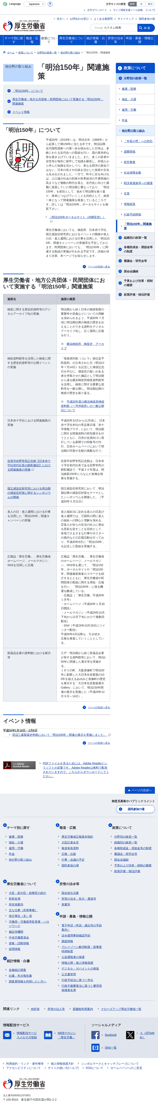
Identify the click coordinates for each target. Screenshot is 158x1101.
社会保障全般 (132, 172)
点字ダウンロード (97, 10)
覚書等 (66, 894)
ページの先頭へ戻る (99, 266)
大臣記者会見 (70, 837)
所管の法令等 (71, 876)
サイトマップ (126, 18)
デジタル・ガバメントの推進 (80, 954)
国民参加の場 (147, 18)
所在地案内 (16, 894)
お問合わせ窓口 (79, 18)
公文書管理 (69, 960)
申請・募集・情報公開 (78, 904)
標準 (132, 4)
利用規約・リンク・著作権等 (25, 1049)
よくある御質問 (103, 18)
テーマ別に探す (20, 824)
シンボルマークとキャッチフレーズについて (110, 1049)
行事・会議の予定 (73, 854)
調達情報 (67, 926)
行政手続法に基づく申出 (77, 965)
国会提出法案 (70, 883)
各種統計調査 (17, 955)
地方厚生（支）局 (20, 906)
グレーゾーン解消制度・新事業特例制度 (82, 935)
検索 (147, 27)
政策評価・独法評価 (137, 294)
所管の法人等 (56, 994)
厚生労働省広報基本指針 (77, 831)
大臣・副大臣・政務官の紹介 (27, 883)
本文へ (61, 18)
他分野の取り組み (133, 130)
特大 (150, 4)
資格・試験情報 (19, 933)
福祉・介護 (129, 99)
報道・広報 (70, 824)
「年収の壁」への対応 (138, 141)
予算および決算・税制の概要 (138, 283)
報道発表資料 (70, 842)
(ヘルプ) (150, 10)
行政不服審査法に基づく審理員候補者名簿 (82, 973)
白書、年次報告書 (20, 961)
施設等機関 (16, 922)
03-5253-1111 (26, 1089)
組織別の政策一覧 (135, 237)
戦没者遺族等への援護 (138, 183)
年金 (125, 120)
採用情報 (14, 939)
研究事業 (129, 162)
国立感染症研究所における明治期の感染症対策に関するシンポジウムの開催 (29, 493)
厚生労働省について (23, 876)
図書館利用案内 (83, 994)
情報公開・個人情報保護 (77, 948)
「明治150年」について (27, 90)
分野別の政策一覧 (135, 78)
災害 (127, 193)
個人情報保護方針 (62, 1049)
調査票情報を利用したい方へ (27, 967)
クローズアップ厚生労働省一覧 (121, 994)
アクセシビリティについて (23, 1053)
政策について (135, 68)
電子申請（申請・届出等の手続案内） (82, 913)
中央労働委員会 (19, 927)
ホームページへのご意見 (126, 1053)
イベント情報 (21, 112)
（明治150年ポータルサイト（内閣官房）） (77, 219)
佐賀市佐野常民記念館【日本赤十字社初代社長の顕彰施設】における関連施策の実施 (29, 465)
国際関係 (129, 151)
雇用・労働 (129, 109)
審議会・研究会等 (135, 261)
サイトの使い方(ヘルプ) (63, 1053)
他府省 (35, 994)
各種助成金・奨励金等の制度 (138, 249)
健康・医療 (129, 88)
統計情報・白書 (20, 948)
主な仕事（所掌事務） (23, 900)
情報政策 (129, 204)
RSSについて (94, 1053)
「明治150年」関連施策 (138, 226)
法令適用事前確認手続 (76, 921)
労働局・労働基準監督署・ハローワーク (29, 914)
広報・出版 (69, 848)
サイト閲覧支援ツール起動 (128, 10)
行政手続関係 (132, 214)
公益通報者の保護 (73, 942)
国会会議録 (131, 271)
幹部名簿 (14, 888)
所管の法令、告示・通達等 (79, 888)
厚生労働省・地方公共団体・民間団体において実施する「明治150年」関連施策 (57, 101)
